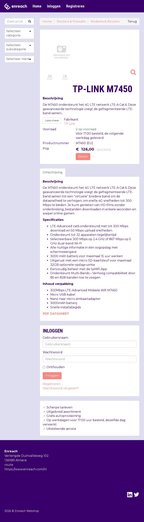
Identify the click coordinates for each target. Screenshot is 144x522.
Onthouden (54, 367)
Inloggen (54, 6)
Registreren (75, 6)
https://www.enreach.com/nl (25, 469)
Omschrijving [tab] (52, 172)
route (8, 465)
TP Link (69, 124)
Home (37, 6)
